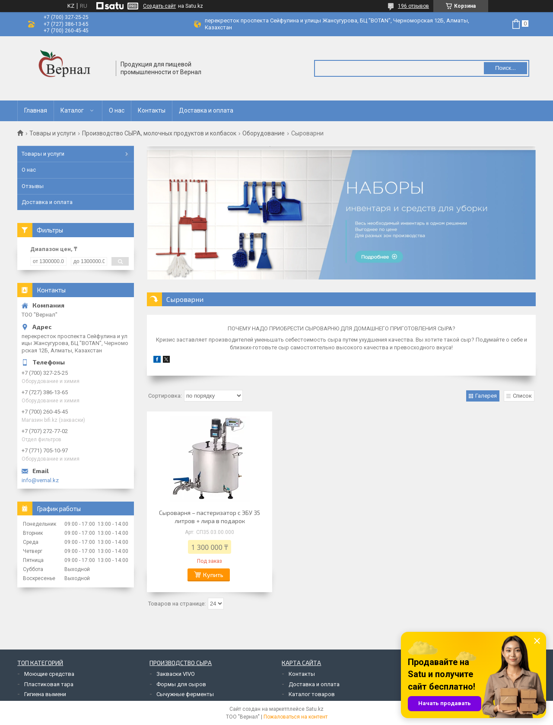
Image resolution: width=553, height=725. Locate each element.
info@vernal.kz (40, 480)
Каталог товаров (312, 694)
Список (522, 395)
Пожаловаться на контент (295, 717)
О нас (116, 110)
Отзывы (33, 186)
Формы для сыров (181, 684)
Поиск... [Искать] (505, 68)
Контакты (151, 110)
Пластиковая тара (48, 684)
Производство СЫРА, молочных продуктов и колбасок (159, 133)
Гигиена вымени (45, 694)
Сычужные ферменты (185, 694)
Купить (213, 574)
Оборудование (263, 133)
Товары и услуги (52, 133)
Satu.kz (315, 709)
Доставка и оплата (206, 110)
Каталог (72, 110)
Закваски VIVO (175, 674)
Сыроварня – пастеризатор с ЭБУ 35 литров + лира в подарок (209, 516)
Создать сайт (159, 6)
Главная (35, 110)
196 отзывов (413, 6)
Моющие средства (49, 674)
